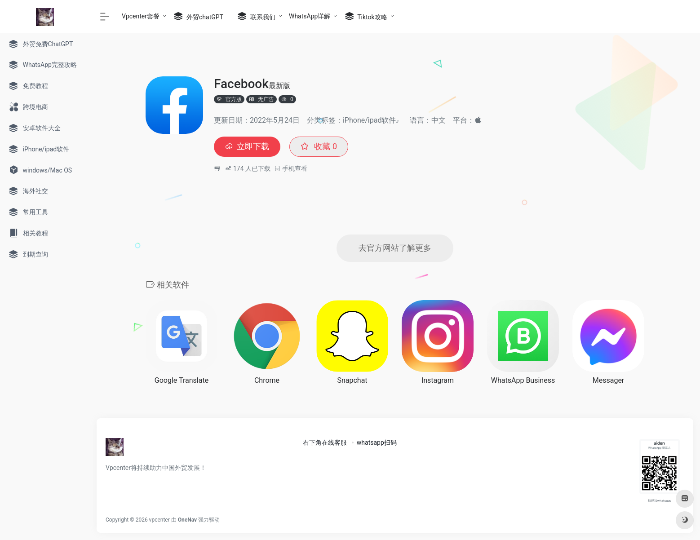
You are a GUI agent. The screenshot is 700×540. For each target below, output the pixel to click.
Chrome (266, 380)
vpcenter (159, 520)
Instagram (437, 380)
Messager (609, 380)
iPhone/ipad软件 (369, 120)
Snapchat (352, 380)
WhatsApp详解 (309, 16)
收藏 (319, 146)
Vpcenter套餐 (140, 16)
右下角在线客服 (325, 442)
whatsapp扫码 (377, 442)
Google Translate (181, 380)
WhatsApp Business (523, 380)
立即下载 (247, 146)
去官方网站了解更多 (395, 248)
